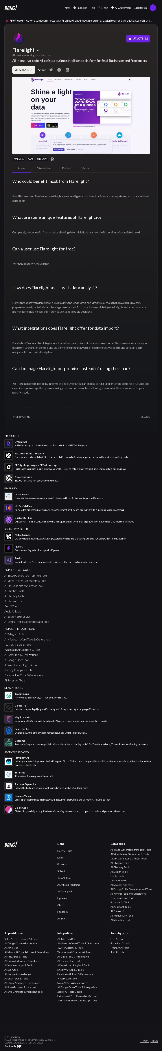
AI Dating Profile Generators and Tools (26, 621)
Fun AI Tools (11, 606)
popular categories (18, 569)
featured (10, 488)
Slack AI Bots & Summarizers (72, 982)
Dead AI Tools (13, 687)
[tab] (21, 168)
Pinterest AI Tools (14, 680)
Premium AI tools (120, 947)
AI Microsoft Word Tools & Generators (27, 639)
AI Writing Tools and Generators (128, 893)
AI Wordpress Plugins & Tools (21, 665)
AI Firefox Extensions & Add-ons (22, 960)
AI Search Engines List (17, 616)
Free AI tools (117, 939)
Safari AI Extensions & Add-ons (21, 939)
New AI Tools (64, 850)
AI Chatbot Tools (14, 591)
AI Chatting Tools (14, 596)
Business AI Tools (120, 902)
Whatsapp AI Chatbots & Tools (22, 649)
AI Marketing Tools (121, 919)
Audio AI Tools (12, 611)
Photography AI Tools (122, 898)
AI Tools (62, 918)
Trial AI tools (117, 952)
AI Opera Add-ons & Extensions (21, 982)
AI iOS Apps (11, 969)
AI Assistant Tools (121, 906)
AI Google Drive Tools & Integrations (77, 987)
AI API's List (11, 947)
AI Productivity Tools (122, 915)
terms (154, 1041)
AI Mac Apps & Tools (15, 956)
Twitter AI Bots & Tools (17, 644)
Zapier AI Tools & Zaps (69, 991)
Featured (62, 864)
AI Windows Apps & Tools (18, 965)
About (60, 904)
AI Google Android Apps (17, 974)
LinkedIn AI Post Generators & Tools (77, 996)
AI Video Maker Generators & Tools (25, 580)
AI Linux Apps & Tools (16, 978)
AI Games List (118, 911)
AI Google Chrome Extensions (20, 943)
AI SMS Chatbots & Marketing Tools (24, 991)
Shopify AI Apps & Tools (18, 670)
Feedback (62, 911)
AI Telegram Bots (14, 634)
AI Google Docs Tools (17, 660)
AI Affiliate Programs (68, 884)
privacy (144, 1041)
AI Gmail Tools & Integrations (21, 654)
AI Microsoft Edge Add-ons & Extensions (26, 952)
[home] (11, 8)
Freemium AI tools (120, 943)
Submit (61, 871)
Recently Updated (16, 752)
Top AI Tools (64, 877)
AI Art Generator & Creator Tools (23, 585)
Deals (60, 857)
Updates (62, 898)
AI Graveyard (64, 891)
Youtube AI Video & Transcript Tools (77, 1000)
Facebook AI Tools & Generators (23, 675)
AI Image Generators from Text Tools (25, 575)
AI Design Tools (13, 601)
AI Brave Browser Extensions (20, 987)
